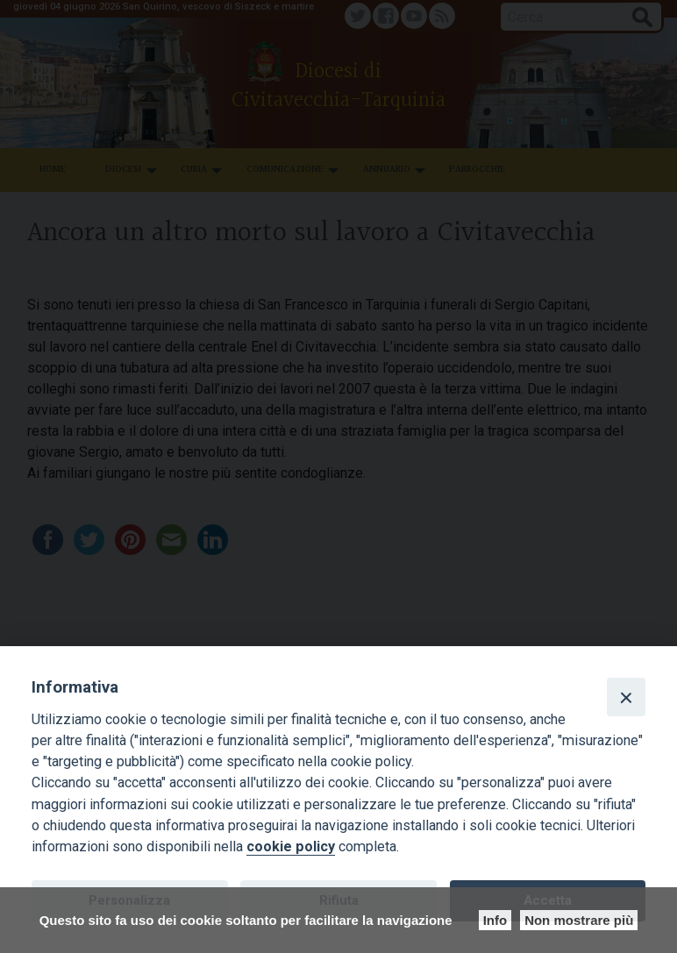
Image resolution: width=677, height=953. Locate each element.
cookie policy (290, 846)
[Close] (626, 697)
